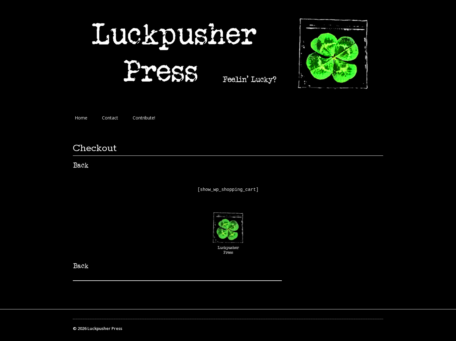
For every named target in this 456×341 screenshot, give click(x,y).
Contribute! (144, 118)
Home (81, 118)
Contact (110, 118)
